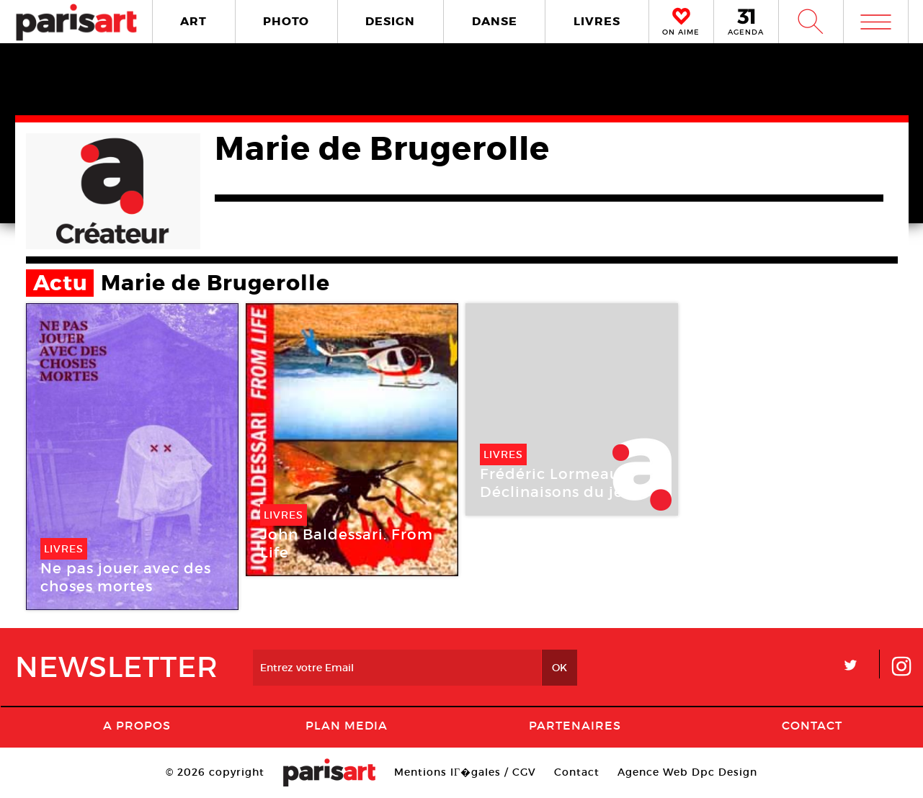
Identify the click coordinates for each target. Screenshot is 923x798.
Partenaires (575, 725)
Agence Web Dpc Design (687, 772)
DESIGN (390, 21)
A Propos (137, 725)
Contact (812, 725)
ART (193, 21)
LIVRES (597, 21)
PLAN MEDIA (347, 725)
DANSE (494, 21)
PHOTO (286, 21)
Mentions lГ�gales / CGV (465, 772)
